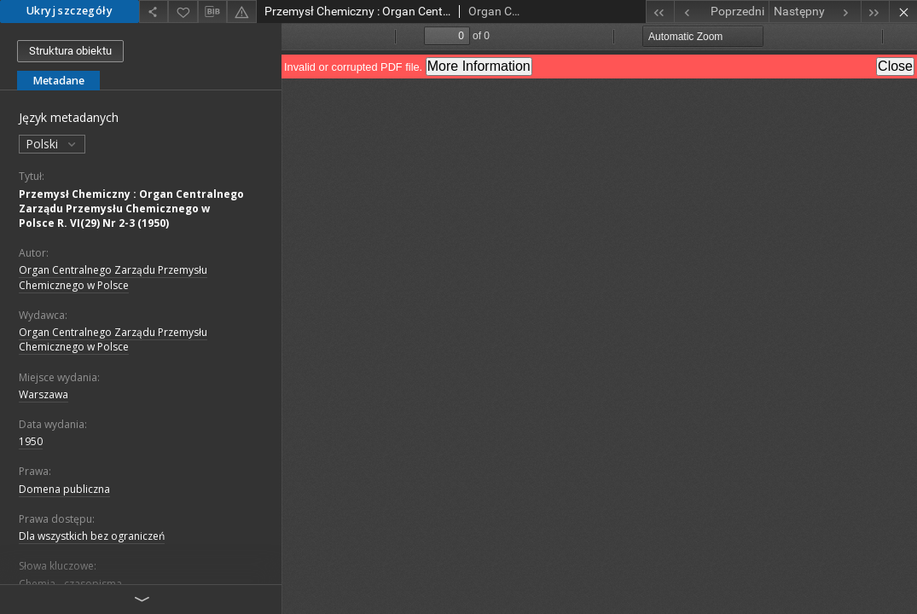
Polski (52, 144)
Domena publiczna (64, 489)
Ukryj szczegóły (69, 10)
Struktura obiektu (70, 50)
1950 (31, 441)
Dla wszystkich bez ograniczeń (92, 536)
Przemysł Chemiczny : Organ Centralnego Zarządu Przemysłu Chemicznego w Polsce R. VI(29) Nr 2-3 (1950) (131, 208)
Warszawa (43, 394)
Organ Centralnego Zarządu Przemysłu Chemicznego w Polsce (113, 277)
